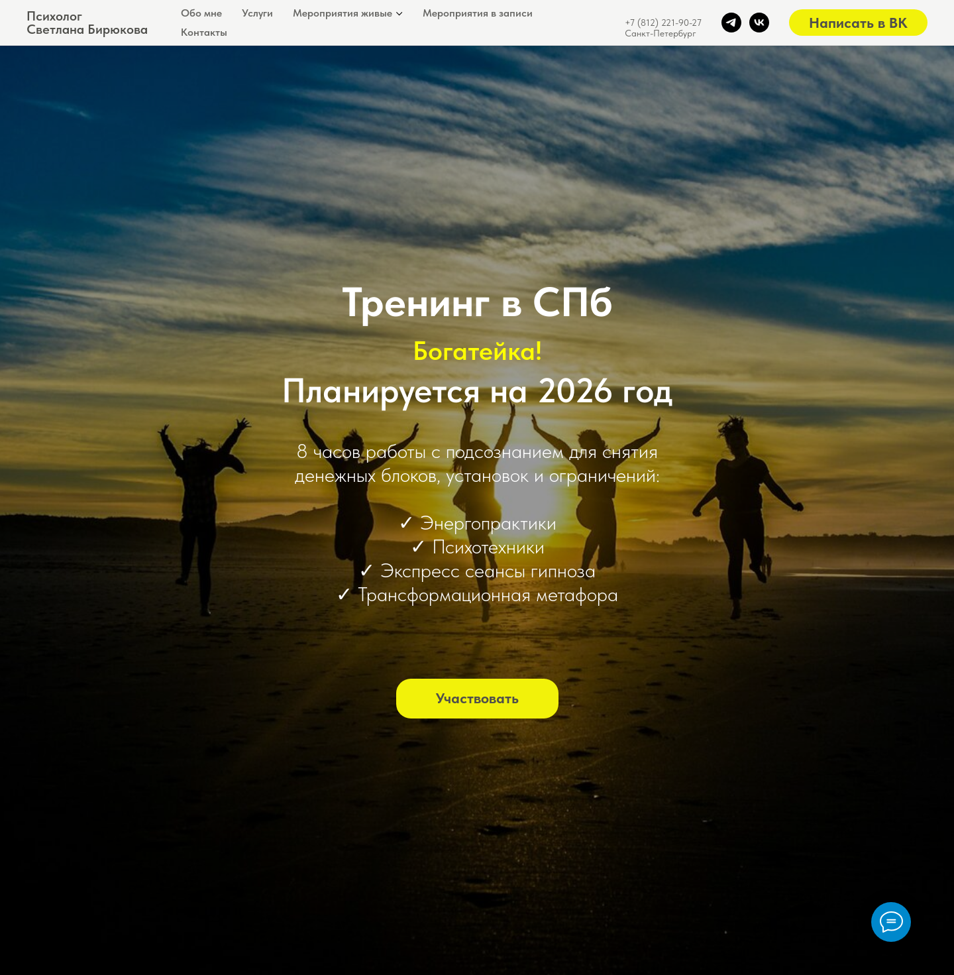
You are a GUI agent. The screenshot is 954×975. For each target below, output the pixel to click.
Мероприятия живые (342, 13)
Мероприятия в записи (478, 13)
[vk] (759, 22)
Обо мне (201, 13)
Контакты (204, 32)
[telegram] (731, 22)
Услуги (257, 13)
